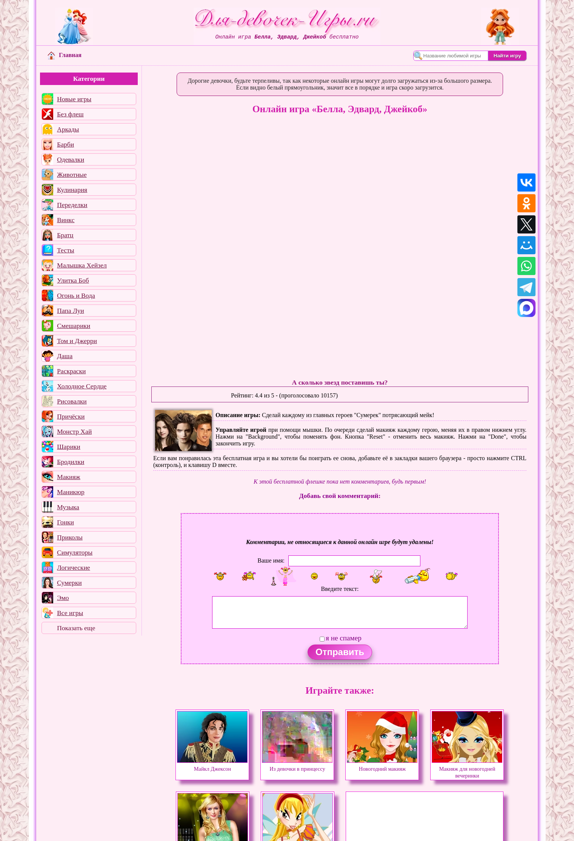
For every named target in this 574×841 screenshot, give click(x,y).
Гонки (65, 522)
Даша (64, 356)
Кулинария (72, 189)
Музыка (68, 507)
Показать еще (76, 628)
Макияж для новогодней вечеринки (467, 769)
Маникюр (71, 492)
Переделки (72, 205)
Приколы (70, 537)
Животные (72, 174)
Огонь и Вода (76, 295)
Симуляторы (74, 552)
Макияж (68, 477)
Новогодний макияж (382, 765)
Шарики (68, 446)
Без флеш (70, 114)
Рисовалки (72, 401)
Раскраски (71, 371)
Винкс (65, 220)
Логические (73, 567)
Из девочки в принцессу (297, 765)
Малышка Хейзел (82, 265)
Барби (65, 144)
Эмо (63, 597)
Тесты (65, 250)
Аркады (68, 129)
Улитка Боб (73, 280)
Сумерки (69, 582)
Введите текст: (340, 589)
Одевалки (70, 159)
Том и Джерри (77, 341)
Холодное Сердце (81, 386)
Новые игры (74, 99)
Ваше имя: (271, 560)
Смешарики (73, 325)
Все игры (70, 613)
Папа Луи (70, 310)
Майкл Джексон (212, 765)
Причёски (71, 416)
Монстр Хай (74, 431)
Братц (65, 235)
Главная (65, 55)
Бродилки (70, 461)
